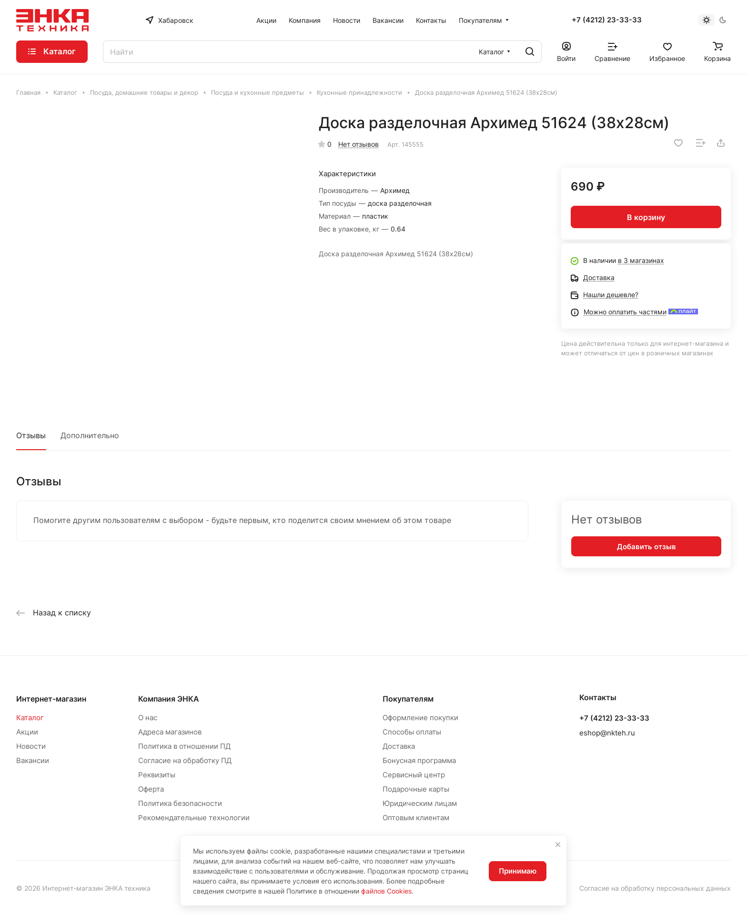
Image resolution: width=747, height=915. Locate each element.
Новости (31, 746)
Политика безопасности (180, 803)
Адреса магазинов (170, 731)
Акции (27, 731)
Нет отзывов (358, 144)
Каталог (30, 717)
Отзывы (31, 435)
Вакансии (32, 760)
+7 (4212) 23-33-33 (607, 20)
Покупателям (408, 699)
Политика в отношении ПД (184, 746)
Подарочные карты (416, 789)
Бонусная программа (419, 760)
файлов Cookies (386, 891)
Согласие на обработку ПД (185, 760)
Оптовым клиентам (416, 817)
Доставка (399, 746)
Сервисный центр (414, 774)
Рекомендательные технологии (194, 817)
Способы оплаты (412, 731)
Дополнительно (90, 435)
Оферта (151, 789)
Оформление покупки (420, 717)
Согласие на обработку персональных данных (655, 888)
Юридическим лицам (420, 803)
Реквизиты (156, 774)
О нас (147, 717)
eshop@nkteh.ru (607, 732)
